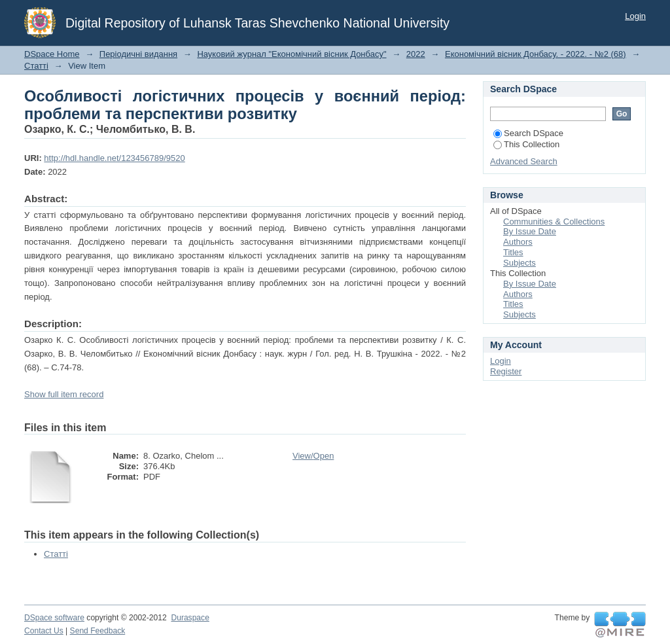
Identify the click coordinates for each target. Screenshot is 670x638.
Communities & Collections (554, 221)
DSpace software (54, 617)
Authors (518, 242)
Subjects (519, 263)
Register (505, 371)
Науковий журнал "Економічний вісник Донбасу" (291, 54)
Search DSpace (528, 133)
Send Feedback (98, 630)
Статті (36, 66)
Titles (513, 252)
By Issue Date (529, 231)
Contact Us (43, 630)
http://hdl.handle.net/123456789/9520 (114, 158)
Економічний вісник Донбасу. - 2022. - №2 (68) (535, 54)
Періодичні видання (138, 54)
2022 (415, 54)
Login (635, 16)
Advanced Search (523, 161)
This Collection (526, 144)
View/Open (313, 456)
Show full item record (63, 394)
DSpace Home (52, 54)
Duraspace (190, 617)
